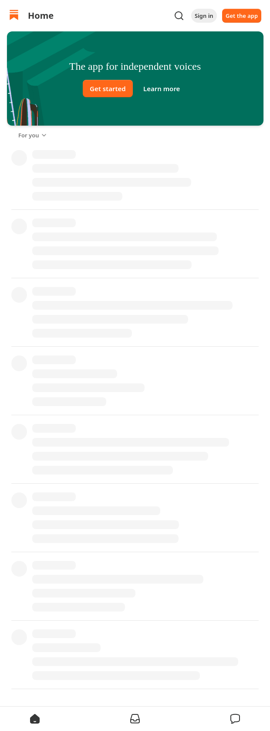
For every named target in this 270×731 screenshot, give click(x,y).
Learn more (161, 88)
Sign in (204, 16)
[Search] (179, 16)
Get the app (242, 16)
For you (32, 135)
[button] (35, 719)
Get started (108, 88)
